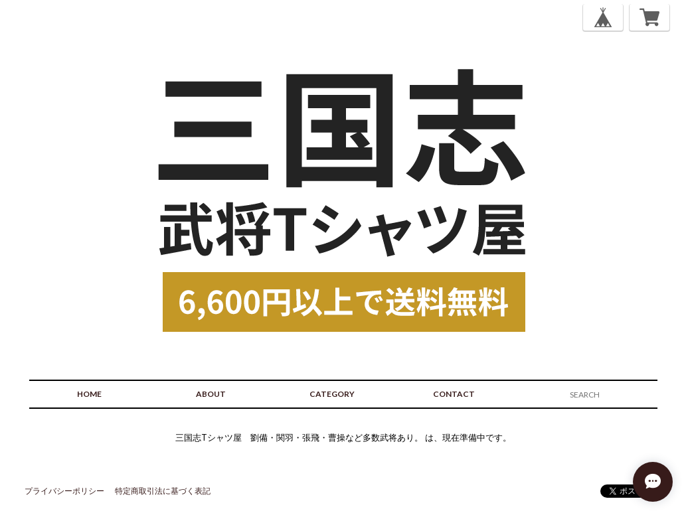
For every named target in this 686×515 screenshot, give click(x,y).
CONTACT (454, 394)
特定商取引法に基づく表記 (163, 491)
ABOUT (211, 394)
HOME (89, 394)
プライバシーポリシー (64, 491)
